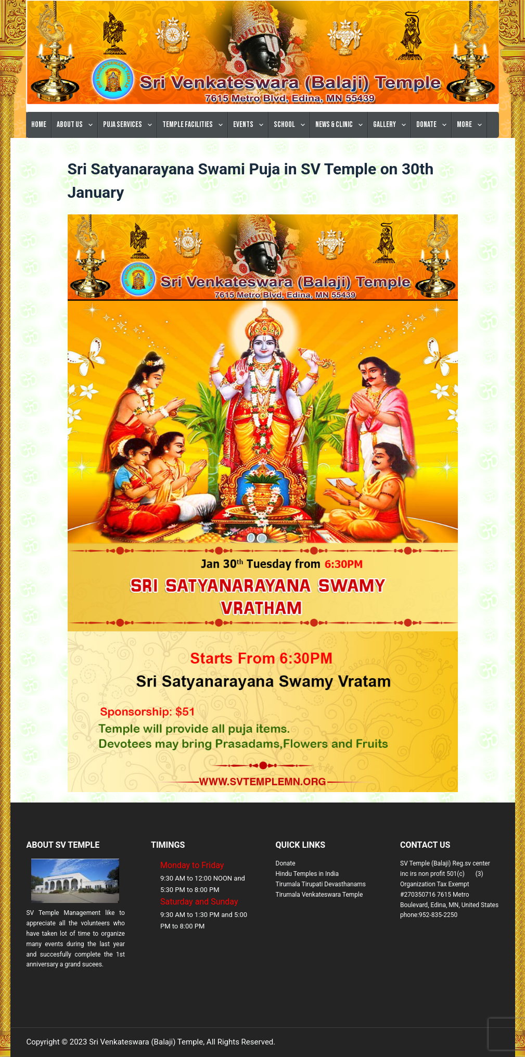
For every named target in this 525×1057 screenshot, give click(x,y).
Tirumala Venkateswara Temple (319, 894)
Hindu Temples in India (307, 873)
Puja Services (129, 125)
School (291, 125)
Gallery (391, 125)
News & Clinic (341, 125)
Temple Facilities (194, 125)
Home (38, 125)
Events (250, 125)
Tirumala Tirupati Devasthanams (321, 884)
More (471, 125)
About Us (77, 125)
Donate (433, 125)
